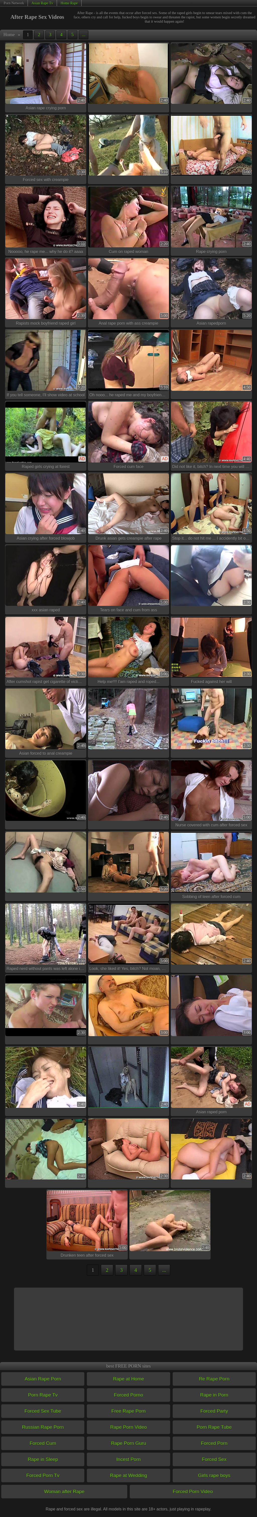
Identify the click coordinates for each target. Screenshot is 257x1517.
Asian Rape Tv (42, 3)
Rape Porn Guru (128, 1443)
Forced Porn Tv (42, 1475)
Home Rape (69, 3)
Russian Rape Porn (42, 1427)
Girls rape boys (214, 1475)
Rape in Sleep (43, 1459)
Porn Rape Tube (214, 1427)
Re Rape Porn (214, 1378)
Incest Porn (128, 1459)
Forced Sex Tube (43, 1411)
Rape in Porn (214, 1395)
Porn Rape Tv (43, 1395)
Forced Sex (214, 1459)
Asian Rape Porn (43, 1378)
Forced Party (214, 1411)
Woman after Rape (64, 1491)
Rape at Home (128, 1378)
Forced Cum (43, 1443)
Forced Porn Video (193, 1491)
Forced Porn (214, 1443)
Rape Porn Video (128, 1427)
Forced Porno (128, 1395)
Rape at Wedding (128, 1475)
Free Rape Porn (128, 1411)
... (83, 34)
